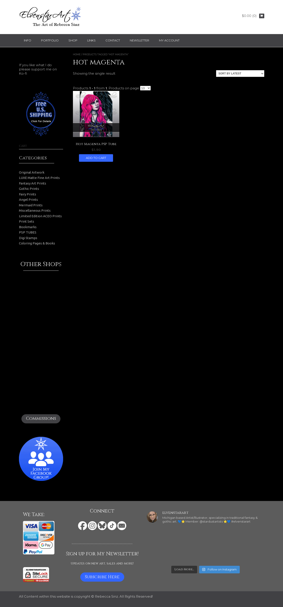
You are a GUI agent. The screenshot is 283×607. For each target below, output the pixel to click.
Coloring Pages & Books (37, 243)
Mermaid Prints (31, 205)
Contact (112, 40)
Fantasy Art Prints (32, 183)
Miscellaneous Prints (35, 210)
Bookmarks (28, 227)
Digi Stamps (28, 238)
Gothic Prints (29, 189)
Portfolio (50, 40)
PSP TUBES (27, 232)
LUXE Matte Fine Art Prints (39, 178)
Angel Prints (28, 199)
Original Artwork (31, 172)
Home (77, 54)
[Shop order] (240, 73)
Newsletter (139, 40)
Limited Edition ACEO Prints (40, 216)
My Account (169, 40)
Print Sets (26, 221)
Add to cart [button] (96, 158)
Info (27, 40)
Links (91, 40)
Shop (72, 40)
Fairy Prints (27, 194)
